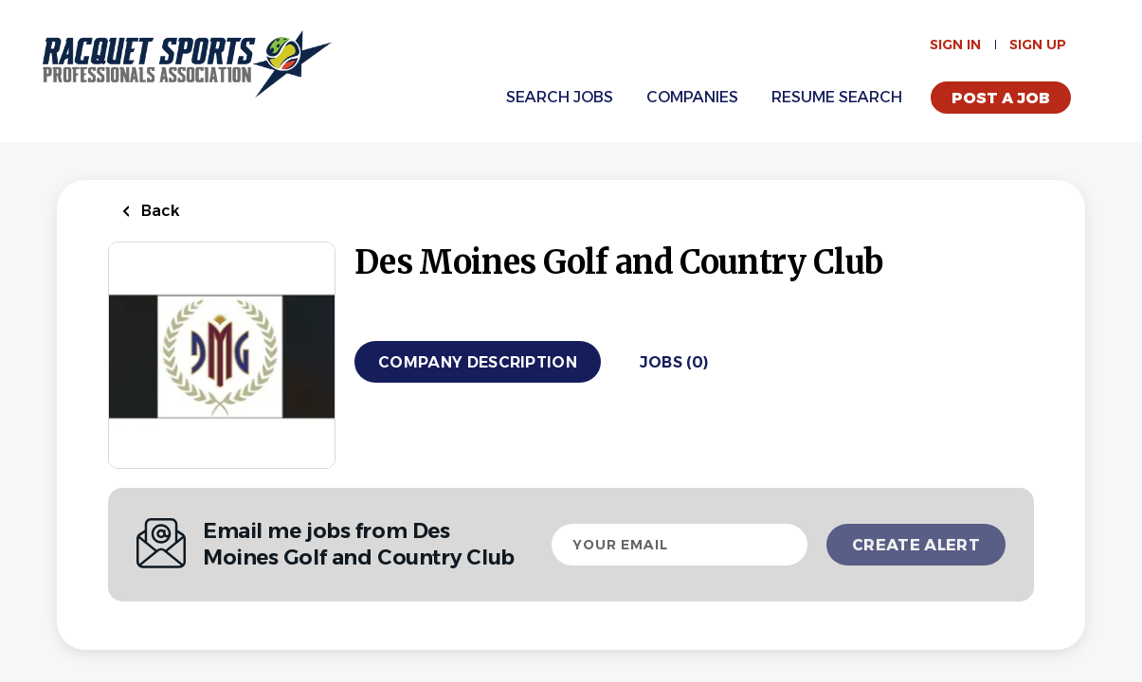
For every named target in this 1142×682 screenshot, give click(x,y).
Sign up (1037, 44)
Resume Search (836, 97)
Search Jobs (559, 97)
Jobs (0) (674, 362)
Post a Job (1001, 98)
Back (158, 211)
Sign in (955, 44)
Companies (692, 97)
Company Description (477, 362)
